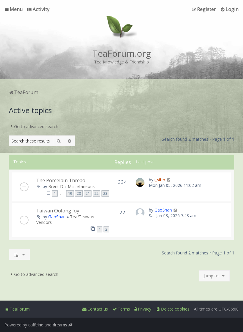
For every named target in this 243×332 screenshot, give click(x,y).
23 (105, 193)
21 (88, 193)
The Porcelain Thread (61, 180)
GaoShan (57, 216)
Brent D (55, 186)
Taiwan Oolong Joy (57, 210)
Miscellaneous (81, 186)
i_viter (159, 179)
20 (79, 193)
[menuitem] (38, 9)
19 (70, 193)
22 (96, 193)
